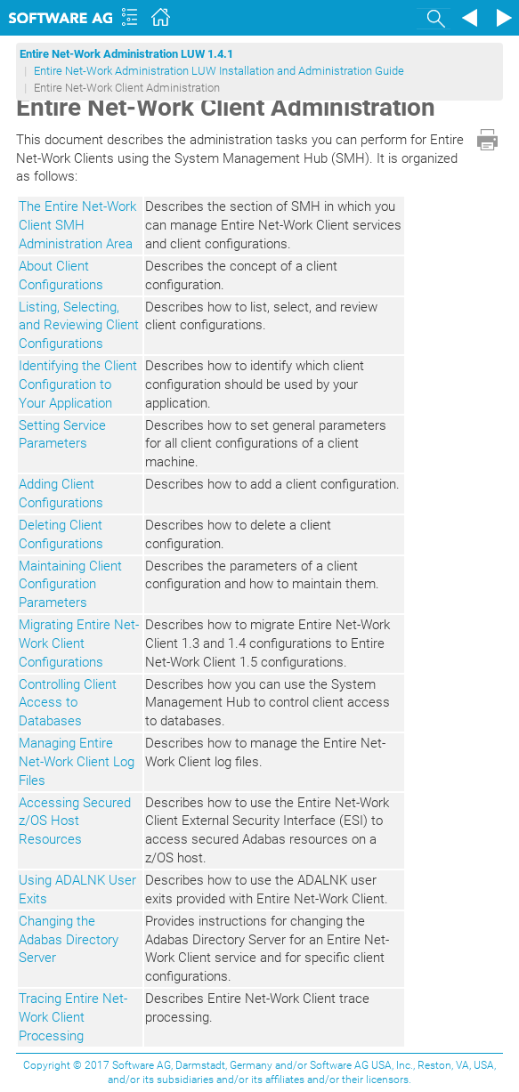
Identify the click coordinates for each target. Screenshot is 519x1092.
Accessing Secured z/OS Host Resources (75, 821)
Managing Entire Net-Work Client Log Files (76, 762)
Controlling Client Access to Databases (68, 703)
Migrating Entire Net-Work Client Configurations (79, 643)
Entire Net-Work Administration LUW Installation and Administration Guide (219, 70)
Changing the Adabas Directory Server (68, 940)
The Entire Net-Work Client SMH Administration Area (77, 225)
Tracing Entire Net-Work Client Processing (73, 1017)
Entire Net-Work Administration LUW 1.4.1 (126, 54)
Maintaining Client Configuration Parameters (70, 584)
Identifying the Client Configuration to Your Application (78, 384)
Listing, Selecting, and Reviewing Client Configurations (79, 325)
